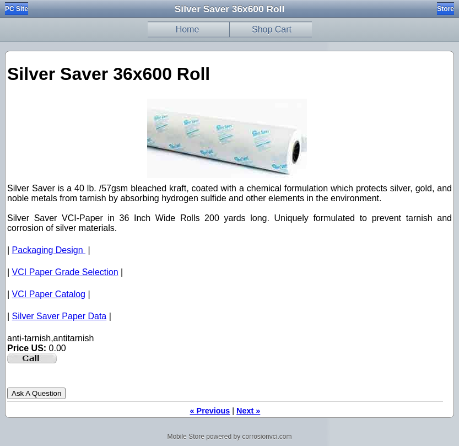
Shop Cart (271, 29)
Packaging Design (48, 250)
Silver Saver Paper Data (59, 316)
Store (445, 9)
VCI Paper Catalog (48, 294)
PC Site (16, 9)
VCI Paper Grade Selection (65, 272)
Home (187, 29)
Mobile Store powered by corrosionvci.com (229, 436)
